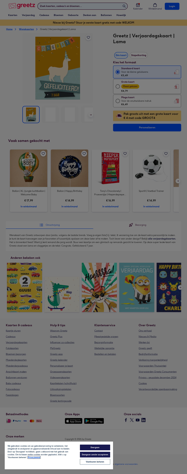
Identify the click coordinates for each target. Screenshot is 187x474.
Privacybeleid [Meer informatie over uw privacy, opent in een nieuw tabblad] (34, 457)
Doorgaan (95, 447)
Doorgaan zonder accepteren (95, 455)
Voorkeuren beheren (95, 462)
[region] (59, 455)
